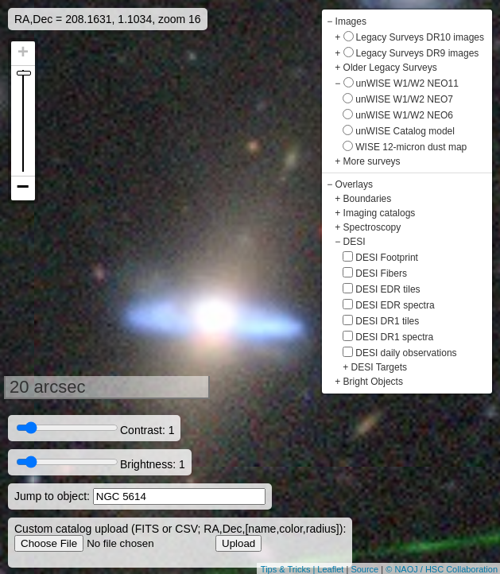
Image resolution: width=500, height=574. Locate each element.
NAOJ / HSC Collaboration (446, 569)
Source (364, 569)
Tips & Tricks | (289, 569)
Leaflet (330, 569)
